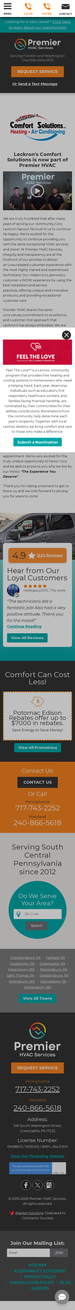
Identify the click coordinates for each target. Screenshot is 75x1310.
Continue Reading (24, 626)
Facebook (26, 1185)
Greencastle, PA (52, 964)
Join (59, 1253)
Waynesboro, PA (53, 981)
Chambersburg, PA (25, 958)
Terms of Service (40, 1170)
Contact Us (37, 782)
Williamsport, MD (37, 987)
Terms (62, 1173)
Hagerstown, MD (21, 969)
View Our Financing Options (37, 1156)
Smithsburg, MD (22, 981)
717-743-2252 (28, 6)
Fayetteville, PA (22, 964)
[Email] (29, 1253)
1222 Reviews (50, 555)
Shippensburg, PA (54, 975)
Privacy (56, 1173)
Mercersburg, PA (53, 969)
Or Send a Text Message (34, 84)
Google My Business (49, 1185)
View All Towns (37, 998)
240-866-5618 (46, 6)
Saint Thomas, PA (20, 975)
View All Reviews (27, 638)
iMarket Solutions (29, 1213)
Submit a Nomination (37, 442)
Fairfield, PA (55, 958)
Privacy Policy (26, 1170)
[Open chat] (62, 1297)
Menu (8, 13)
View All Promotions (37, 747)
